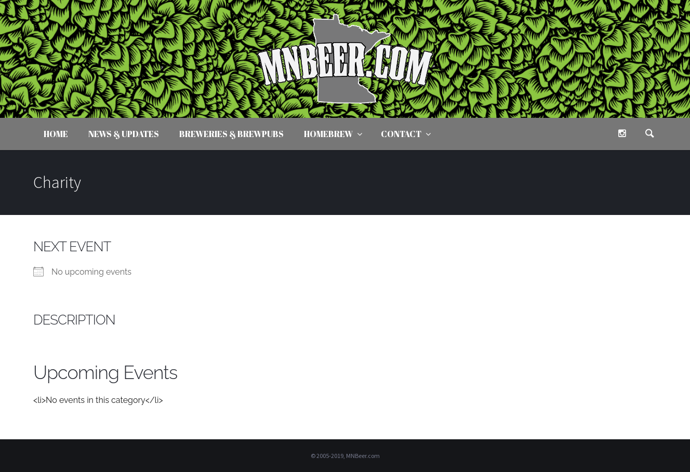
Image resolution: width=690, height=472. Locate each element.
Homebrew (328, 134)
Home (56, 134)
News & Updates (123, 134)
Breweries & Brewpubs (231, 134)
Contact (401, 134)
